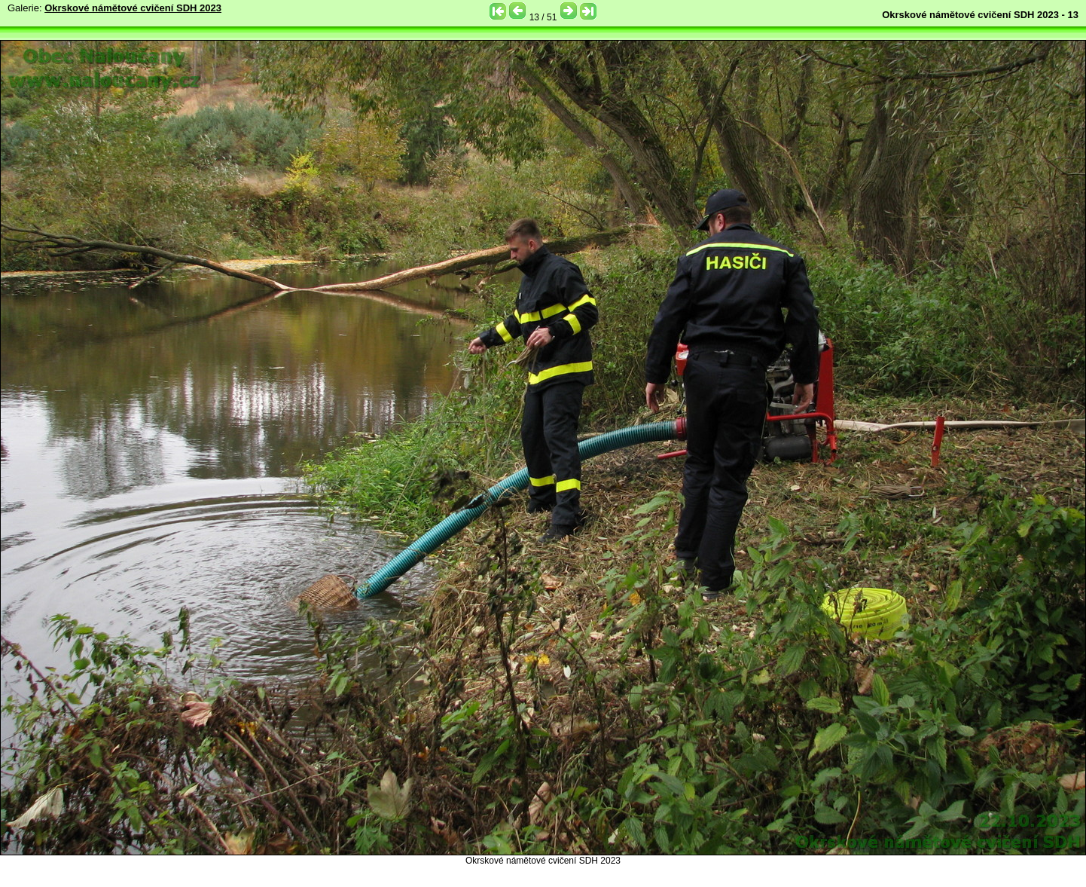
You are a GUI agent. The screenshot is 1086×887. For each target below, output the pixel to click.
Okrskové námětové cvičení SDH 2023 (132, 8)
